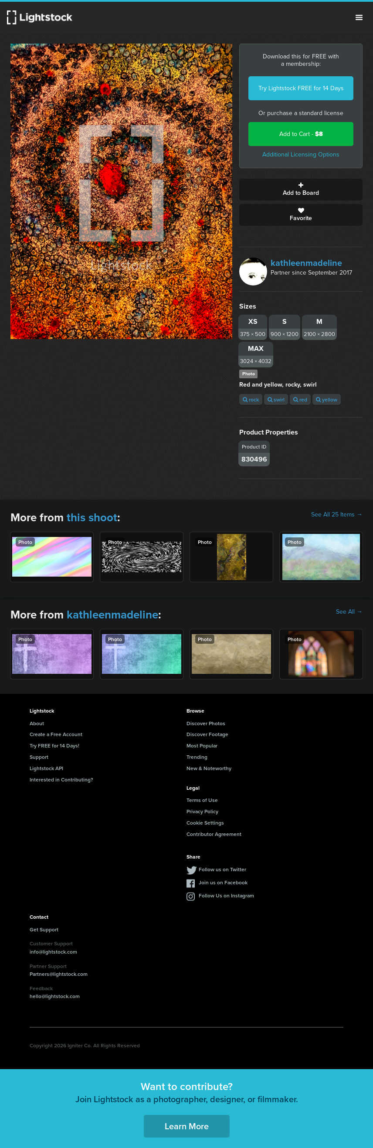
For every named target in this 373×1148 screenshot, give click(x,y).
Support (39, 757)
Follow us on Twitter (222, 869)
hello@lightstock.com (55, 996)
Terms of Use (202, 800)
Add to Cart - (301, 134)
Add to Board (301, 189)
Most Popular (201, 745)
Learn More (187, 1126)
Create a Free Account (56, 734)
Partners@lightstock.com (59, 974)
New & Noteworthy (208, 768)
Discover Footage (207, 734)
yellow (326, 399)
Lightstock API (46, 768)
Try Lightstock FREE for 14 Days (301, 88)
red (300, 399)
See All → (349, 612)
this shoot (92, 517)
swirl (276, 399)
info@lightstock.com (53, 951)
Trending (196, 757)
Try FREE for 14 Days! (54, 745)
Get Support (44, 929)
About (37, 723)
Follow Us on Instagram (226, 895)
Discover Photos (205, 723)
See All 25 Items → (337, 514)
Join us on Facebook (223, 882)
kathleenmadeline (306, 262)
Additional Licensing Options (300, 154)
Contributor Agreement (213, 834)
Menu (359, 17)
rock (251, 399)
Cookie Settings (205, 822)
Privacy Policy (202, 811)
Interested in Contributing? (61, 779)
